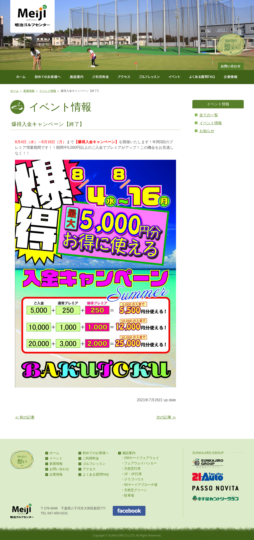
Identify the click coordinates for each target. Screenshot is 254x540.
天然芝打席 (132, 468)
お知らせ (206, 131)
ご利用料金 (100, 77)
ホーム (20, 77)
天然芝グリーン (135, 490)
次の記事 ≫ (166, 417)
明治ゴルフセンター (32, 16)
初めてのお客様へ (47, 77)
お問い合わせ (231, 66)
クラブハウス (134, 479)
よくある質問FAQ (202, 77)
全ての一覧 (208, 115)
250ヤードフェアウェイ (141, 458)
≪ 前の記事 (25, 417)
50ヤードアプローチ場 (140, 485)
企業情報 (231, 77)
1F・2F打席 (133, 474)
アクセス (124, 77)
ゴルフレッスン (149, 77)
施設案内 (76, 77)
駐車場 (129, 495)
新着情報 (29, 90)
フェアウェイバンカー (140, 463)
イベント (174, 77)
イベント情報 (47, 90)
